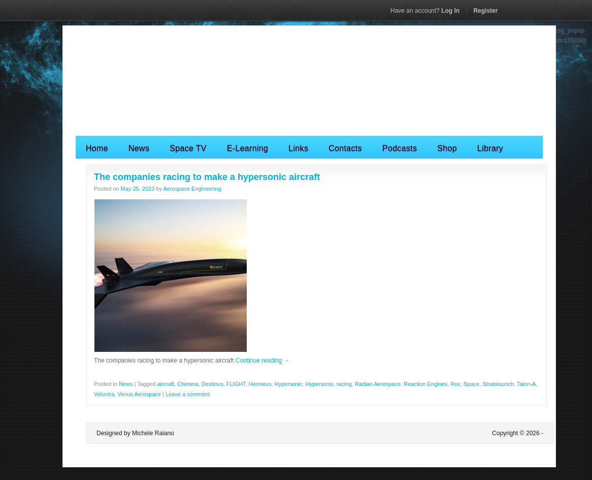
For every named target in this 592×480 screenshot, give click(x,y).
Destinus (212, 384)
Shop (447, 148)
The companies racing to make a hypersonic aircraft (207, 177)
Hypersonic (289, 384)
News (138, 148)
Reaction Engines (425, 384)
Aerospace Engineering (192, 189)
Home (97, 148)
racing (344, 384)
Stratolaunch (498, 384)
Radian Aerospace (378, 384)
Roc (455, 384)
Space (471, 384)
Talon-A (526, 384)
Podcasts (399, 148)
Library (490, 148)
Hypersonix (320, 384)
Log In (424, 10)
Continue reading (263, 360)
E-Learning (247, 148)
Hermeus (260, 384)
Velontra (104, 394)
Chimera (188, 384)
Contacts (345, 148)
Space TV (188, 148)
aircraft (165, 384)
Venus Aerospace (139, 394)
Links (298, 148)
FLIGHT (236, 384)
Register (485, 10)
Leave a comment (188, 394)
